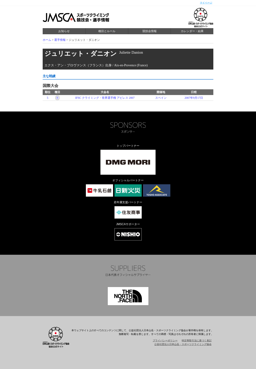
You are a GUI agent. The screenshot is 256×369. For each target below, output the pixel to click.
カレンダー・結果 (192, 31)
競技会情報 (149, 31)
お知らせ (64, 31)
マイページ (206, 2)
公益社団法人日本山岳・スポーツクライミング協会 (183, 344)
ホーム (47, 39)
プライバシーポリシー (165, 340)
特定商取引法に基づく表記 (197, 340)
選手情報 (60, 39)
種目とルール (106, 31)
